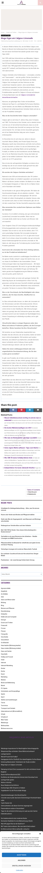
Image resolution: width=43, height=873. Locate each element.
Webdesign (4, 722)
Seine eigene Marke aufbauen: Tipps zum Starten (21, 448)
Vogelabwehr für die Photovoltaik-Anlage (13, 790)
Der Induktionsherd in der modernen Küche (14, 818)
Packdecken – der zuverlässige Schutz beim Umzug (17, 560)
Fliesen (3, 631)
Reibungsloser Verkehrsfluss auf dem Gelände (16, 525)
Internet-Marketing (7, 665)
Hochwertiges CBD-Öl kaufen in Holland (13, 788)
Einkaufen (4, 614)
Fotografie (4, 634)
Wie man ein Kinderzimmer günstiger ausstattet (20, 438)
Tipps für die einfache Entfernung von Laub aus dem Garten (19, 811)
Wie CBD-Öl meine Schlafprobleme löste (18, 458)
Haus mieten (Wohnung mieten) (11, 648)
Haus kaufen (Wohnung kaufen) (11, 645)
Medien (3, 680)
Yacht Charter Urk (6, 803)
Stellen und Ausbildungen (9, 700)
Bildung (3, 602)
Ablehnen (21, 860)
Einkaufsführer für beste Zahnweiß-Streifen (19, 468)
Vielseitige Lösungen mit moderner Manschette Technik (19, 549)
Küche (3, 671)
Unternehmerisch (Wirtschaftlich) (11, 711)
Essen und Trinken (5, 35)
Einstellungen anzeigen (21, 866)
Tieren (3, 702)
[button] (40, 834)
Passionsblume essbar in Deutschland (12, 808)
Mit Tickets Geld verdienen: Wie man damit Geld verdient (18, 826)
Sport (2, 697)
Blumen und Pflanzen (7, 608)
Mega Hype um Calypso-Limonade (11, 765)
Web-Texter (4, 720)
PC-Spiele (4, 688)
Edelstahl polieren (6, 814)
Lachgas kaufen (6, 754)
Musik (3, 685)
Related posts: (32, 494)
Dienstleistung (5, 611)
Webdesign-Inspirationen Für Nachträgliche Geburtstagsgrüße (20, 748)
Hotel (2, 660)
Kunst (3, 674)
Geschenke (4, 637)
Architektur (4, 594)
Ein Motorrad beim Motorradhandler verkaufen (15, 829)
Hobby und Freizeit (7, 657)
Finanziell (4, 625)
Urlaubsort (4, 717)
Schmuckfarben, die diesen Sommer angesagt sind (16, 805)
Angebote (4, 591)
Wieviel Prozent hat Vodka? (9, 756)
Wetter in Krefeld (6, 782)
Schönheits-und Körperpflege (10, 691)
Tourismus (4, 705)
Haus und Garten (6, 651)
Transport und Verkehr (8, 708)
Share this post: (32, 492)
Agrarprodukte (5, 588)
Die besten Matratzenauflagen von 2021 (18, 428)
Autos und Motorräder (8, 599)
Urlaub (3, 714)
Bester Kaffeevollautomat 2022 (10, 774)
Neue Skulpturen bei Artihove (10, 785)
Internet (3, 662)
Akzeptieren (21, 855)
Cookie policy (19, 870)
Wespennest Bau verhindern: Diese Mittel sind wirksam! (18, 751)
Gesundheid (5, 640)
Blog (2, 605)
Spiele (3, 694)
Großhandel (5, 642)
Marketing (4, 677)
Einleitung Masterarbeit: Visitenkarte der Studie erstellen (18, 762)
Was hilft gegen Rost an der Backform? (13, 824)
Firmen (3, 628)
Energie (3, 620)
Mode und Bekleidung (8, 682)
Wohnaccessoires (7, 728)
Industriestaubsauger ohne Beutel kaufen (13, 795)
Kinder (3, 668)
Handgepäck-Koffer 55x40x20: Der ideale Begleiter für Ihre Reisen (21, 759)
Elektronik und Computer (9, 617)
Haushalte (4, 654)
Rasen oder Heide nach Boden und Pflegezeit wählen (17, 514)
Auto (2, 597)
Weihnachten (5, 725)
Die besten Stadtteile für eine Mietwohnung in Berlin (17, 821)
